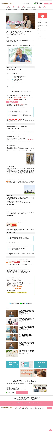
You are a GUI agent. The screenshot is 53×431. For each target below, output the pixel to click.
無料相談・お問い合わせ (25, 398)
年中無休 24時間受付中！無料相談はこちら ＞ (22, 392)
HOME (6, 9)
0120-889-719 (17, 99)
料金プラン (39, 407)
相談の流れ (30, 407)
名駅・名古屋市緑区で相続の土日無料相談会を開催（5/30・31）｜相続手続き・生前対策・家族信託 (26, 327)
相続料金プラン (16, 398)
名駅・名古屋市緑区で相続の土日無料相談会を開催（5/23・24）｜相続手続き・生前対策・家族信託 (26, 343)
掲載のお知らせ (40, 28)
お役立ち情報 (35, 407)
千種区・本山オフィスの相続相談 (42, 23)
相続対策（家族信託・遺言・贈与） (42, 33)
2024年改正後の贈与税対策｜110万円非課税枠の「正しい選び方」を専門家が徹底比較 (26, 351)
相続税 (20, 407)
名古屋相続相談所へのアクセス (18, 104)
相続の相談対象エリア (20, 399)
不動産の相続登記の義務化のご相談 (14, 119)
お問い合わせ (48, 3)
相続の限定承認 (33, 399)
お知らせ (31, 398)
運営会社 (37, 398)
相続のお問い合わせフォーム (20, 97)
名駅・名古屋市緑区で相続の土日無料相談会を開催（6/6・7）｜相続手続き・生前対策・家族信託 (26, 311)
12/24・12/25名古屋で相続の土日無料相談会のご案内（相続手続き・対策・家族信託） (27, 9)
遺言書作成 (26, 407)
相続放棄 (23, 407)
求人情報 (34, 398)
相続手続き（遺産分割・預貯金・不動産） (12, 9)
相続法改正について (27, 399)
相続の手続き (16, 407)
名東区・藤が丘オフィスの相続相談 (42, 26)
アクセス (20, 398)
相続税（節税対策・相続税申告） (42, 39)
